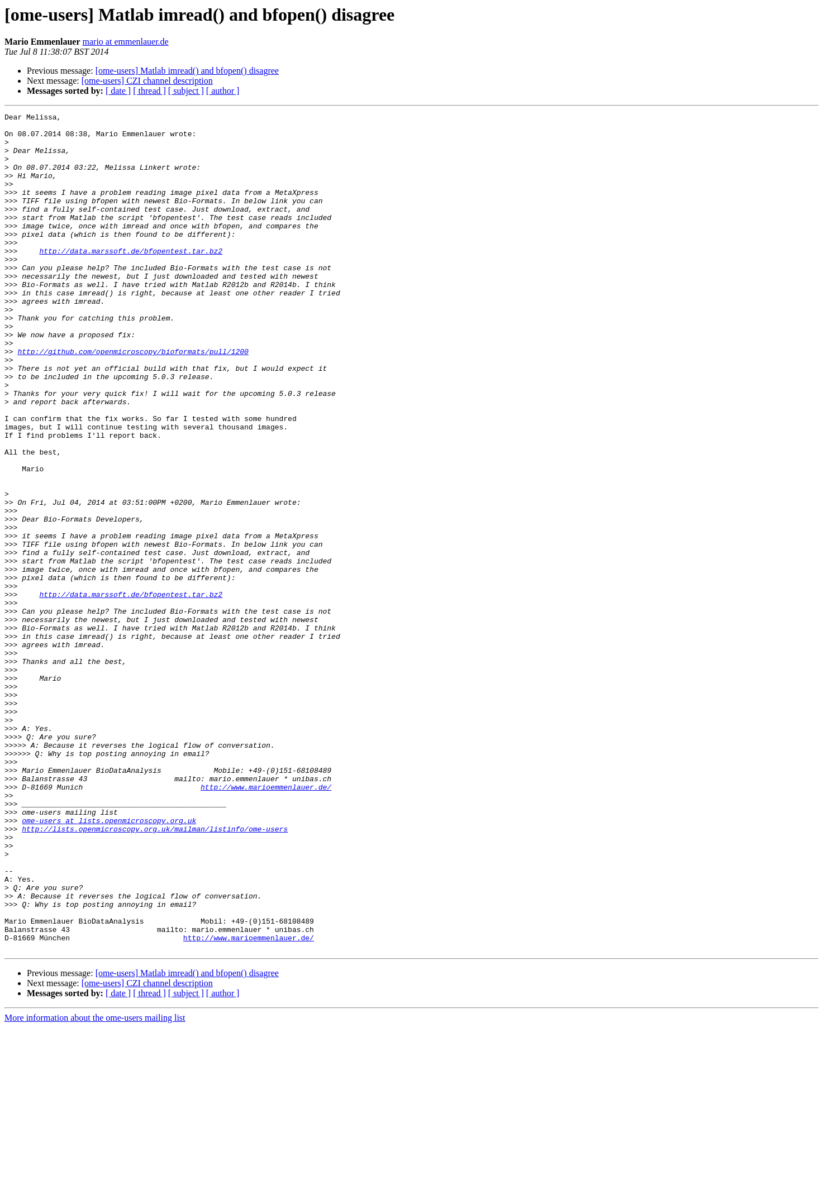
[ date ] (118, 90)
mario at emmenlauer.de (126, 41)
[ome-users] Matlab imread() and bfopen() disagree (187, 70)
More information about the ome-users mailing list (94, 1185)
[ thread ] (149, 90)
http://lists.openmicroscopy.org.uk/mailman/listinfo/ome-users (155, 973)
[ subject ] (186, 90)
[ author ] (223, 90)
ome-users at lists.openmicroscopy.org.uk (109, 963)
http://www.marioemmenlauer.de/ (266, 922)
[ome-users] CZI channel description (147, 80)
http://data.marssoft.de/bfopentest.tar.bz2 (130, 279)
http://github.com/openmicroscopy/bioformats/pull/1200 (132, 400)
